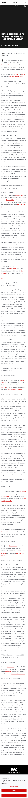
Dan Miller (16, 74)
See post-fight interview (15, 76)
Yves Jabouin (10, 667)
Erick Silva (23, 491)
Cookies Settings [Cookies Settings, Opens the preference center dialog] (14, 786)
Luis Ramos (6, 496)
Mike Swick (4, 532)
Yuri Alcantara (13, 546)
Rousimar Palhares (6, 65)
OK (14, 795)
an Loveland (8, 671)
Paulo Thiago (12, 268)
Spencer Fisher (10, 200)
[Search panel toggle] (26, 2)
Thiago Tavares (19, 195)
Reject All (14, 790)
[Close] (26, 776)
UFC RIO (23, 74)
